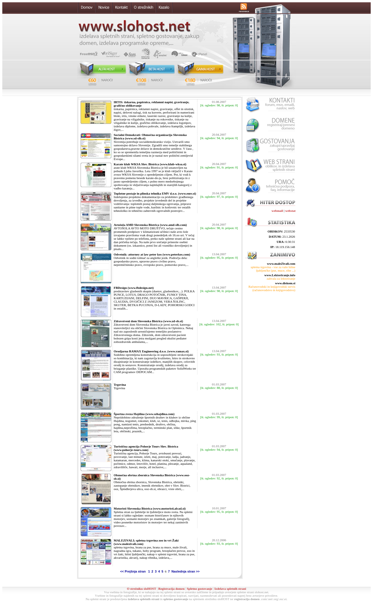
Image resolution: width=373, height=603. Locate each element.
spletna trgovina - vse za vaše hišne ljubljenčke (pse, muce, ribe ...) (273, 268)
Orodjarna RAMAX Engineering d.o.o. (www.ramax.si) (151, 351)
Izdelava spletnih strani (230, 588)
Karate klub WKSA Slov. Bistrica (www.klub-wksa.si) (150, 164)
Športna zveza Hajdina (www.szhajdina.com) (144, 414)
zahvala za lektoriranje (281, 278)
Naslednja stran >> (185, 571)
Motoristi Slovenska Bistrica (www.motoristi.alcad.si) (150, 508)
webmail (277, 210)
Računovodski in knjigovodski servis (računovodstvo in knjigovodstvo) (271, 288)
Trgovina (120, 384)
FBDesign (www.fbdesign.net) (134, 287)
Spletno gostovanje (199, 588)
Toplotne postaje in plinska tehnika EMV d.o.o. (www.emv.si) (155, 193)
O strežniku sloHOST (141, 588)
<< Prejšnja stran (133, 571)
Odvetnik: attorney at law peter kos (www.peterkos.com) (152, 254)
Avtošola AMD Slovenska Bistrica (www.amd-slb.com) (150, 224)
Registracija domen (171, 588)
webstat (290, 210)
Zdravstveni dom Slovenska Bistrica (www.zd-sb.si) (148, 321)
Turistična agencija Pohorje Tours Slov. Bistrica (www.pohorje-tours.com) (146, 448)
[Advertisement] (270, 317)
